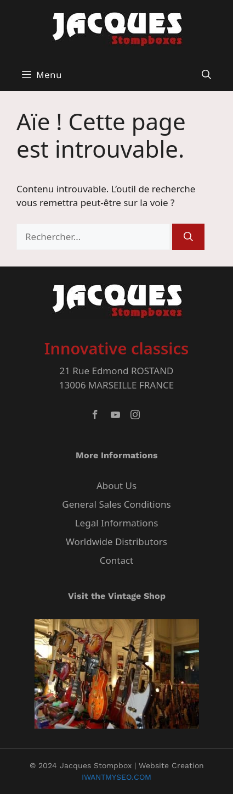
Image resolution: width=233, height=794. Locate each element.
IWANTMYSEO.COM (116, 777)
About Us (116, 485)
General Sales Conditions (116, 504)
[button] (206, 74)
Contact (117, 560)
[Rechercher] (188, 237)
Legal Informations (116, 523)
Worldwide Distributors (116, 541)
